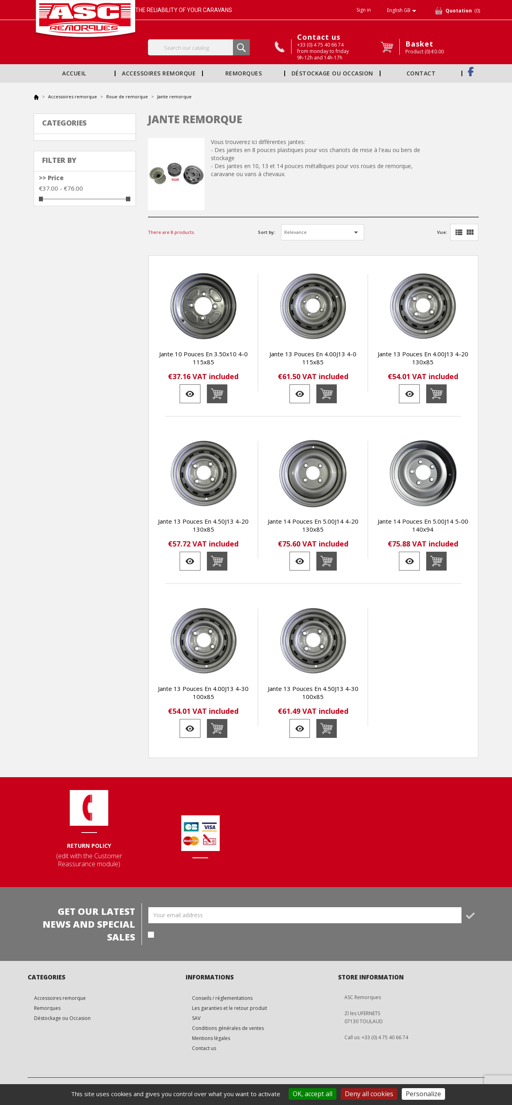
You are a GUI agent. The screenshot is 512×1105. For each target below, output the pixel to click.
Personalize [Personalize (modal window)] (423, 1093)
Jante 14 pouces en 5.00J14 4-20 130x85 (313, 525)
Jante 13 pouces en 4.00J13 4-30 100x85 (203, 693)
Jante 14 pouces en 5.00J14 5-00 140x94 (423, 525)
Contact (421, 73)
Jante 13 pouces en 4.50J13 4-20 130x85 (203, 525)
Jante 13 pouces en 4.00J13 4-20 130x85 (423, 358)
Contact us (318, 37)
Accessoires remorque (159, 73)
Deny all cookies (369, 1093)
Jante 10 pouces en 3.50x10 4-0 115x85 (203, 358)
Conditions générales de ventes (228, 1028)
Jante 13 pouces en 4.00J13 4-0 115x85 (312, 358)
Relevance (322, 232)
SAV (196, 1018)
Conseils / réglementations (222, 998)
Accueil (74, 73)
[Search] (199, 47)
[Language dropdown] (403, 11)
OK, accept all (312, 1093)
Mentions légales (211, 1038)
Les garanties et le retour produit (229, 1008)
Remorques (243, 73)
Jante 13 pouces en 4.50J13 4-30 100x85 (313, 693)
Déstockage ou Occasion (332, 73)
